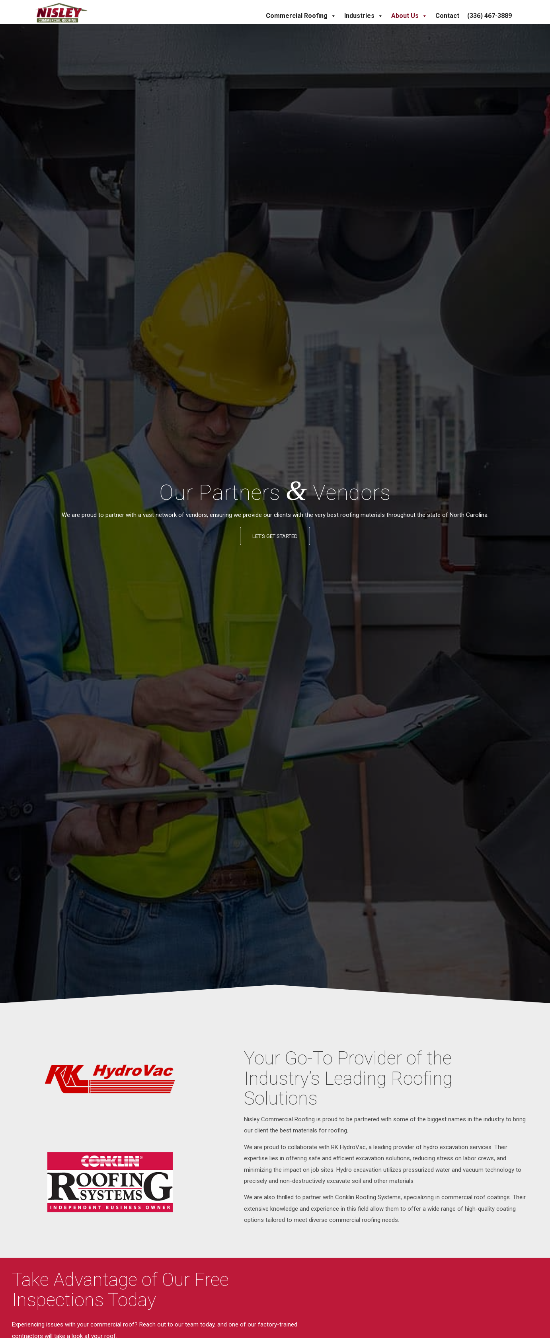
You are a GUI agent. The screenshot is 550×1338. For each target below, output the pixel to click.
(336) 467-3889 (489, 15)
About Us (409, 16)
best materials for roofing (313, 1130)
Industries (363, 16)
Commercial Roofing (301, 16)
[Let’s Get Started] (275, 536)
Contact (447, 15)
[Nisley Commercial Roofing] (61, 12)
